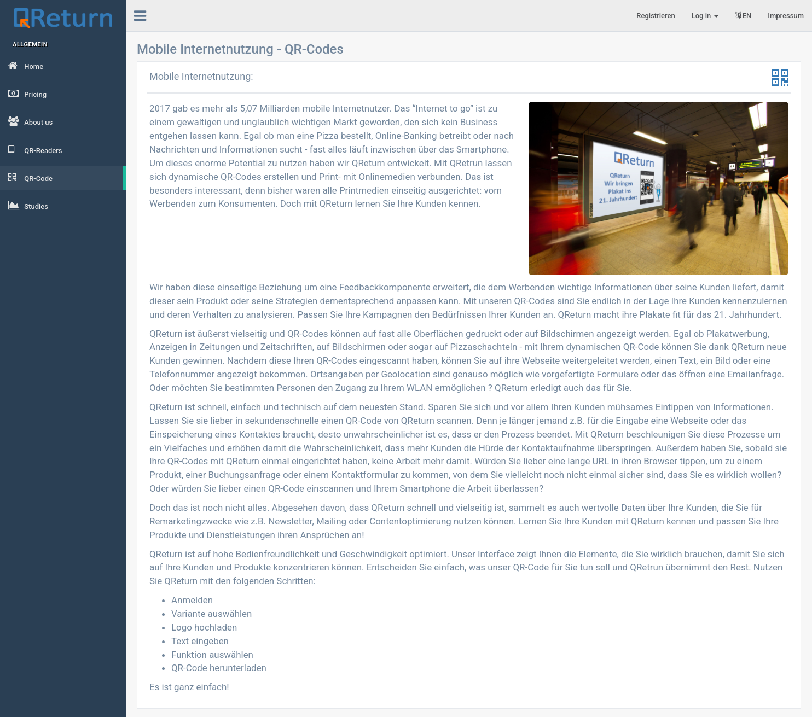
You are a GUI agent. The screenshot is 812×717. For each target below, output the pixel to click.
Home (25, 66)
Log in (705, 15)
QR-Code (30, 178)
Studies (28, 206)
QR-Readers (35, 150)
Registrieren (655, 15)
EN (743, 15)
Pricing (27, 93)
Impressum (786, 15)
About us (30, 121)
